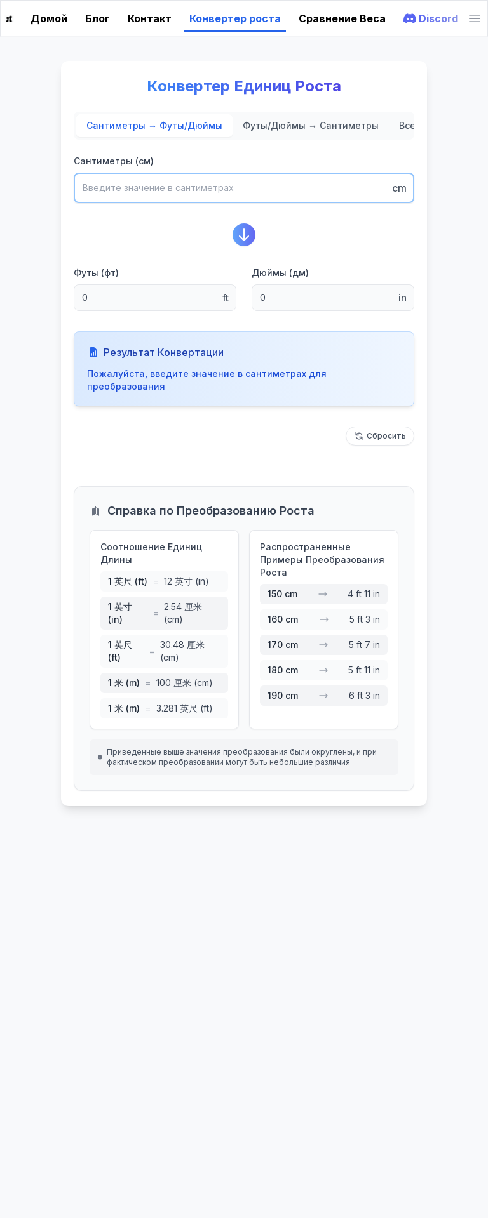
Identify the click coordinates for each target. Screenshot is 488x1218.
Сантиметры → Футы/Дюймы (154, 125)
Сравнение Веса (342, 18)
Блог (97, 18)
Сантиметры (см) (114, 161)
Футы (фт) (96, 272)
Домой (48, 18)
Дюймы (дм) (280, 272)
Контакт (150, 18)
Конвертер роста (235, 18)
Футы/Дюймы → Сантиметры (311, 125)
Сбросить (380, 436)
